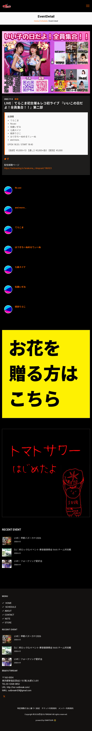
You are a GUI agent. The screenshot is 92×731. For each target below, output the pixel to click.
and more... (20, 207)
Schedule (43, 21)
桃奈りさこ (20, 306)
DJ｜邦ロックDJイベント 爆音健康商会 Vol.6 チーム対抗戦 (42, 549)
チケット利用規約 (49, 708)
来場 (16, 99)
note (6, 618)
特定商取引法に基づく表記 (28, 708)
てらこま (19, 227)
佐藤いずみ (20, 287)
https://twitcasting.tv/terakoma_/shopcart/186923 (28, 168)
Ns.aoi (18, 188)
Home (36, 21)
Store (6, 622)
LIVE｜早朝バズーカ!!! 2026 (27, 538)
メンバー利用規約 (65, 708)
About (7, 611)
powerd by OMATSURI (46, 720)
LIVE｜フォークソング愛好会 (28, 561)
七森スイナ (20, 267)
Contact (8, 615)
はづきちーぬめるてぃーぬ (28, 247)
